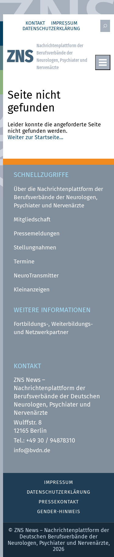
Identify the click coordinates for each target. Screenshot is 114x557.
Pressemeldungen (37, 233)
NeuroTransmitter (36, 275)
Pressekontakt (59, 502)
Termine (24, 261)
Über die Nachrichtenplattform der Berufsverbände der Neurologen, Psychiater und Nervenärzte (58, 197)
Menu (103, 62)
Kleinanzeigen (32, 289)
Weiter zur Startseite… (35, 137)
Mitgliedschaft (32, 219)
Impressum (64, 23)
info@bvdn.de (32, 450)
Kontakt (35, 23)
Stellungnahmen (35, 247)
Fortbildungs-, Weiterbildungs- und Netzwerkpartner (53, 328)
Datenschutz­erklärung (51, 28)
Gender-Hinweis (58, 511)
